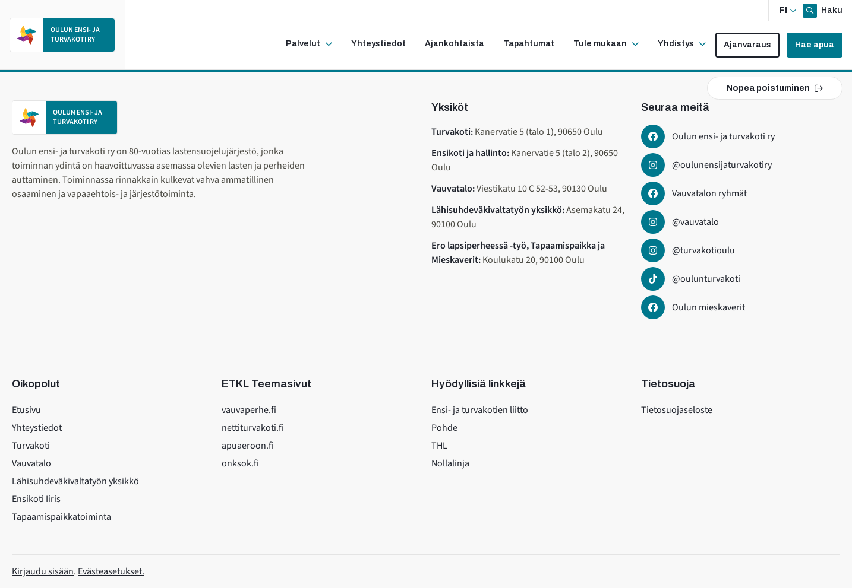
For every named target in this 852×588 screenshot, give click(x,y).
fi (783, 10)
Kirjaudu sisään (43, 571)
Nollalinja (450, 463)
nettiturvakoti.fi (253, 427)
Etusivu (26, 410)
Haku (830, 10)
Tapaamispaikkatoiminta (61, 516)
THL (439, 445)
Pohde (444, 427)
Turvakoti (31, 445)
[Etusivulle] (62, 35)
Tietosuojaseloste (676, 410)
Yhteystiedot (37, 427)
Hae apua (814, 44)
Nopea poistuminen (775, 88)
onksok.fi (240, 463)
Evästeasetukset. (111, 571)
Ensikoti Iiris (36, 499)
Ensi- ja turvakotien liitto (479, 410)
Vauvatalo (31, 463)
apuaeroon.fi (248, 445)
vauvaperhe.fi (249, 410)
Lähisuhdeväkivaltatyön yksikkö (75, 481)
